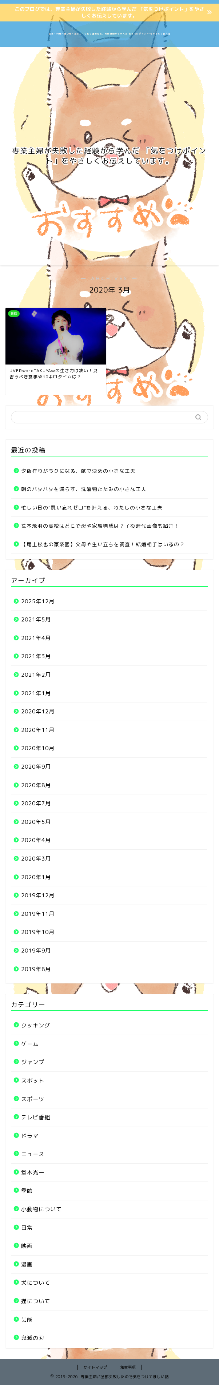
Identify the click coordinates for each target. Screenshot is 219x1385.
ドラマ (30, 1136)
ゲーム (30, 1044)
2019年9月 (36, 950)
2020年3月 (36, 858)
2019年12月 (38, 895)
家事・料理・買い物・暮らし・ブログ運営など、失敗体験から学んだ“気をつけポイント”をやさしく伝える (110, 33)
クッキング (35, 1025)
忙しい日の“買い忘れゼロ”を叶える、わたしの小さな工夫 (92, 507)
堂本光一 (32, 1172)
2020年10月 (38, 748)
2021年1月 (36, 693)
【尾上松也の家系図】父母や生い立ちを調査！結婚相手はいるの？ (103, 544)
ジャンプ (32, 1062)
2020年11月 (38, 730)
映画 (27, 1246)
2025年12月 (38, 601)
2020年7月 (36, 803)
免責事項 (128, 1367)
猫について (35, 1301)
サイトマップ (95, 1367)
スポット (32, 1080)
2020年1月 (36, 877)
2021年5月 (36, 619)
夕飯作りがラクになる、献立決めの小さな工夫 (78, 470)
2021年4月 (36, 638)
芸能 (27, 1320)
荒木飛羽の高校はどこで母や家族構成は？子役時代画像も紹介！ (100, 525)
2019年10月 (38, 932)
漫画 (27, 1264)
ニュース (32, 1154)
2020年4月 (36, 840)
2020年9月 (36, 766)
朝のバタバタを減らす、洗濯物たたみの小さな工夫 (84, 489)
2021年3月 (36, 656)
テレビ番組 (35, 1117)
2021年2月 (36, 675)
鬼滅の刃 (32, 1338)
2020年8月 (36, 785)
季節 (27, 1191)
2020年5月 (36, 822)
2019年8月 (36, 969)
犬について (35, 1283)
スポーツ (32, 1099)
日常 (27, 1228)
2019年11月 (38, 914)
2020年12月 (38, 711)
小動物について (41, 1209)
